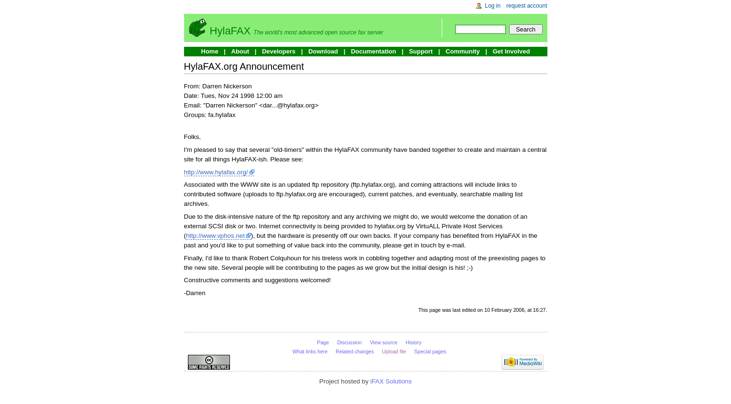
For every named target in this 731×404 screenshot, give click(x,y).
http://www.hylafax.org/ (216, 172)
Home (209, 51)
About (240, 51)
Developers (278, 51)
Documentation (373, 51)
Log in (493, 5)
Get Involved (511, 51)
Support (421, 51)
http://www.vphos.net (215, 235)
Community (463, 51)
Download (323, 51)
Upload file (394, 351)
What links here (310, 351)
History (414, 342)
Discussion (349, 342)
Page (323, 342)
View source (384, 342)
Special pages (430, 351)
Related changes (355, 351)
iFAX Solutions (391, 381)
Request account (526, 5)
